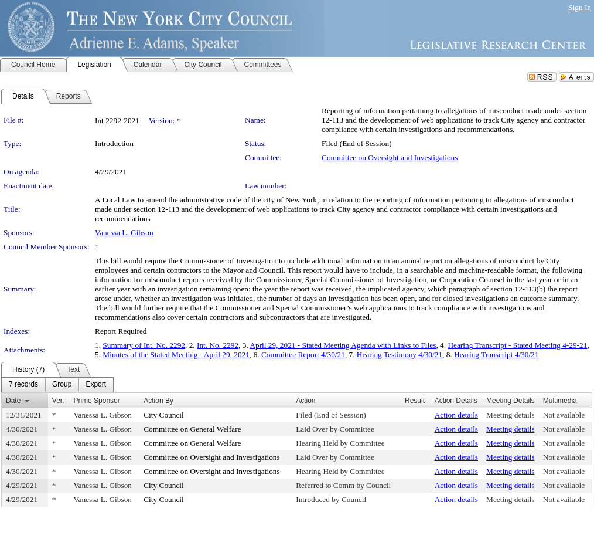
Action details (456, 415)
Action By (158, 400)
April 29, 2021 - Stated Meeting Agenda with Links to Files (343, 345)
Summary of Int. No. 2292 (144, 345)
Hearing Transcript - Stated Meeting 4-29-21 (517, 345)
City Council (164, 415)
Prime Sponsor (96, 400)
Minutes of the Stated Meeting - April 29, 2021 (176, 354)
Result (415, 400)
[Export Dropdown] (95, 385)
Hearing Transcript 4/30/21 (496, 354)
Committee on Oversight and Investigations (390, 157)
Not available (564, 415)
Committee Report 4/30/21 (303, 354)
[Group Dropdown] (61, 385)
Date (13, 400)
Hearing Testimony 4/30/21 (399, 354)
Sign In (579, 7)
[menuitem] (23, 385)
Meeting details (510, 415)
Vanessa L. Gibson (124, 232)
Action (305, 400)
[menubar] (57, 384)
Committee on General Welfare (192, 429)
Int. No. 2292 (217, 345)
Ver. (58, 400)
